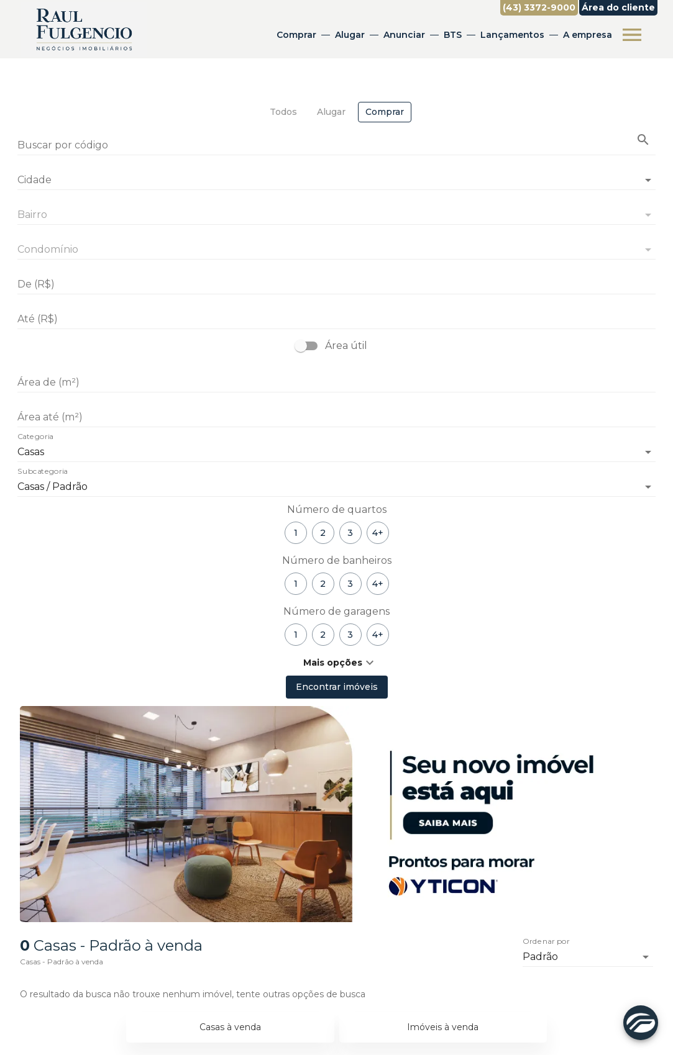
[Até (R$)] (336, 319)
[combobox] (336, 175)
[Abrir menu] (632, 35)
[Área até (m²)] (336, 417)
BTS (453, 34)
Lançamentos (512, 34)
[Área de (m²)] (336, 382)
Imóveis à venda (442, 1027)
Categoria (35, 437)
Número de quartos (337, 509)
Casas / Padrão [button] (52, 486)
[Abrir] (648, 180)
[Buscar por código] (336, 146)
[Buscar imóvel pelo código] (643, 139)
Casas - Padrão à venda (61, 961)
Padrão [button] (540, 956)
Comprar (296, 34)
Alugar (350, 34)
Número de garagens (336, 611)
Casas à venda (230, 1027)
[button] (336, 662)
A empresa (587, 34)
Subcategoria (42, 472)
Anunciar (404, 34)
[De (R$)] (336, 284)
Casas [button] (30, 452)
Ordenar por (546, 942)
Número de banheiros (336, 560)
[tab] (283, 112)
